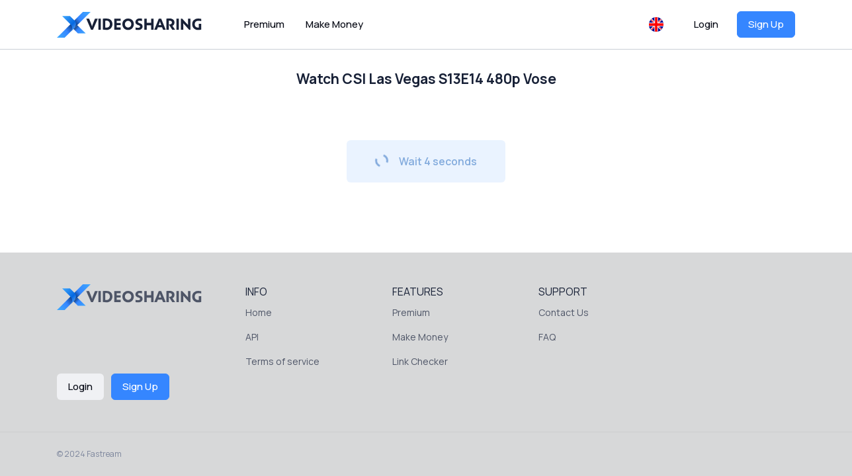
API (252, 337)
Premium (264, 24)
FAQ (547, 337)
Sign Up (766, 24)
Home (258, 312)
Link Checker (420, 361)
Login (706, 24)
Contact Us (563, 312)
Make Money (334, 24)
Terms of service (282, 361)
